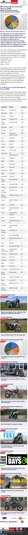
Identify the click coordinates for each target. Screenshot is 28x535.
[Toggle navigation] (24, 2)
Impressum (19, 531)
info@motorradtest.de (9, 531)
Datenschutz (3, 534)
